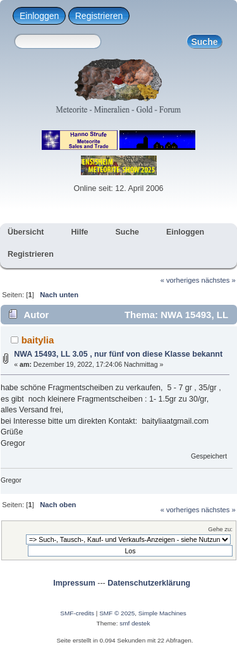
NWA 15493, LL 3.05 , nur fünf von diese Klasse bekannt (118, 354)
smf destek (134, 623)
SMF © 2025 (117, 613)
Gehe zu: (220, 529)
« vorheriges (180, 280)
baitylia (37, 340)
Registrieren (99, 16)
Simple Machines (162, 613)
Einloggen (39, 16)
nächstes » (219, 280)
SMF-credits (77, 613)
